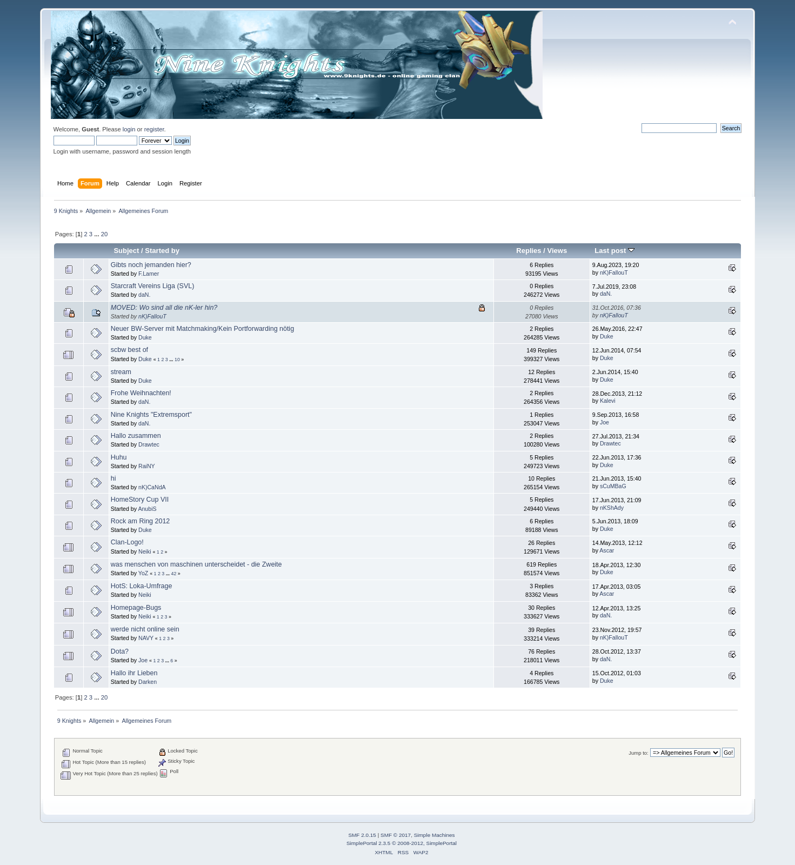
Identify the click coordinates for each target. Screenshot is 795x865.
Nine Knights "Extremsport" (151, 414)
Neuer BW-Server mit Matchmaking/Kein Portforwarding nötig (202, 328)
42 (174, 573)
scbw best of (129, 350)
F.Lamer (148, 273)
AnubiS (147, 508)
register (154, 129)
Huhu (119, 457)
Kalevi (608, 400)
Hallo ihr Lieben (134, 673)
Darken (147, 681)
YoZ (143, 573)
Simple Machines (434, 835)
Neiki (144, 551)
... (97, 234)
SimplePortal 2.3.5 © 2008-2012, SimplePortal (401, 843)
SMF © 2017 (395, 835)
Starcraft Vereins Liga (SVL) (153, 286)
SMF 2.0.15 (362, 835)
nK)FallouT (614, 272)
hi (113, 478)
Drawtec (148, 444)
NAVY (145, 638)
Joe (604, 422)
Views (557, 251)
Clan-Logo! (127, 542)
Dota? (120, 651)
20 (104, 234)
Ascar (606, 550)
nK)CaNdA (152, 487)
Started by (162, 251)
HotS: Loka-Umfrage (141, 586)
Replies (528, 251)
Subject (126, 251)
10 (177, 359)
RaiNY (146, 466)
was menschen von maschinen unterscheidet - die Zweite (196, 564)
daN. (144, 294)
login (129, 129)
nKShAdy (612, 507)
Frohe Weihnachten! (141, 393)
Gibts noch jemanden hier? (151, 265)
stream (121, 372)
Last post (614, 251)
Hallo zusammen (136, 436)
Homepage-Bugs (136, 607)
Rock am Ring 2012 (140, 521)
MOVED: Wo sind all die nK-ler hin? (164, 307)
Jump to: (639, 753)
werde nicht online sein (145, 629)
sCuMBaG (613, 486)
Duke (145, 337)
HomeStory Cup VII (140, 499)
